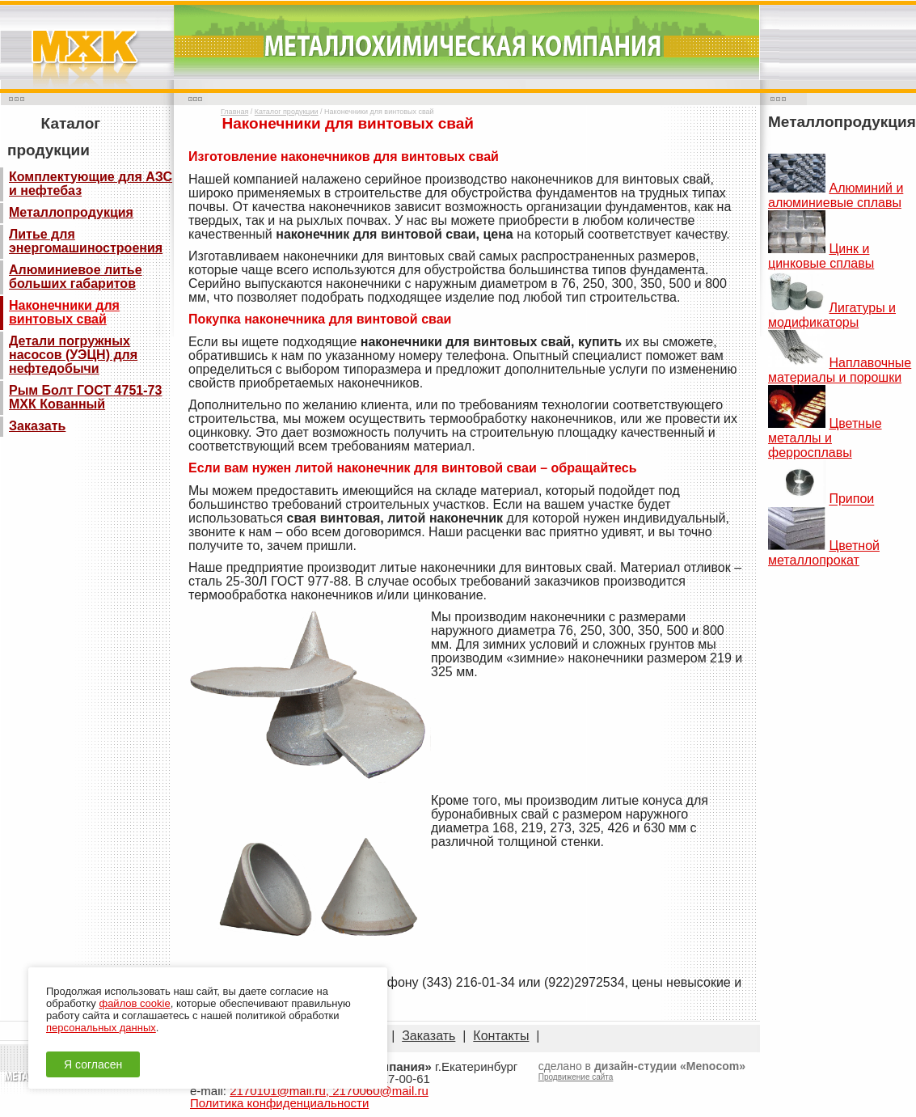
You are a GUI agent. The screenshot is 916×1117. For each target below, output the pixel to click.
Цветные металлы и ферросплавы (825, 438)
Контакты (501, 1036)
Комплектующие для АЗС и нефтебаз (90, 183)
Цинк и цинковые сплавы (821, 256)
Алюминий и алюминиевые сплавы (835, 195)
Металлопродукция (71, 212)
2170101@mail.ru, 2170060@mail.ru (329, 1091)
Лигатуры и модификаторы (832, 315)
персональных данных (101, 1028)
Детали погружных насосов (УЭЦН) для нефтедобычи (73, 354)
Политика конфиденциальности (279, 1103)
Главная (234, 112)
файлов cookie (134, 1003)
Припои (851, 499)
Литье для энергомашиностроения (86, 241)
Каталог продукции (287, 112)
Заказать (37, 426)
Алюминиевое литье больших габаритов (75, 276)
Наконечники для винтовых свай (64, 312)
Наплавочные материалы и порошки (839, 370)
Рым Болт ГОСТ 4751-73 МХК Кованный (85, 397)
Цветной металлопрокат (824, 553)
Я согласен (93, 1064)
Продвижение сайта (576, 1077)
